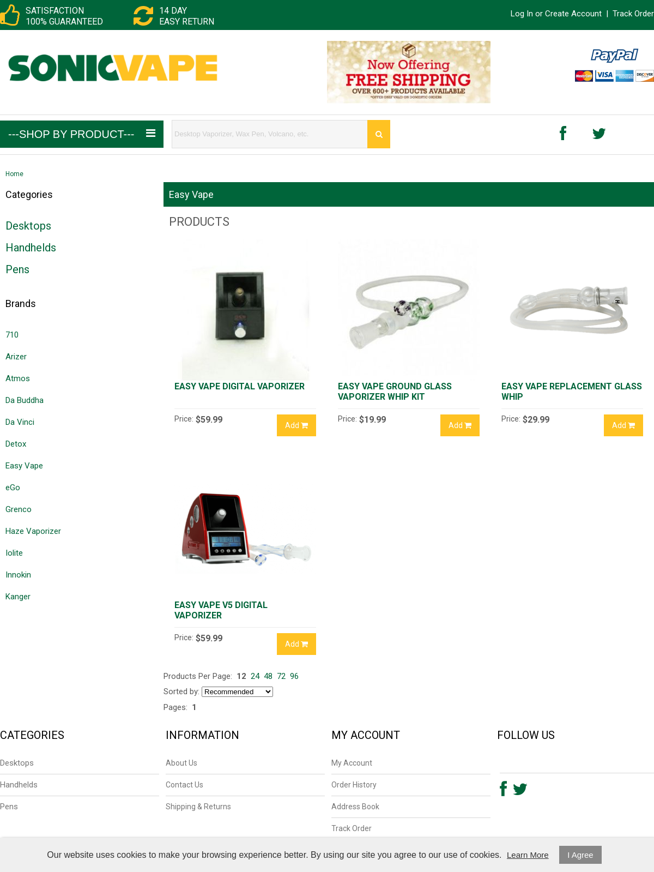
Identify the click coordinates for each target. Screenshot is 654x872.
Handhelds (30, 247)
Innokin (18, 575)
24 (255, 676)
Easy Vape (24, 466)
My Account (351, 763)
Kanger (18, 597)
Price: (183, 418)
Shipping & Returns (198, 806)
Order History (354, 784)
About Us (181, 763)
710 (12, 335)
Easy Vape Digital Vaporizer (239, 386)
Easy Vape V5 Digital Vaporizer (221, 610)
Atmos (17, 378)
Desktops (28, 225)
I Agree (580, 854)
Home (14, 174)
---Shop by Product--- (81, 134)
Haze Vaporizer (33, 531)
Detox (15, 444)
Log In (522, 14)
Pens (17, 269)
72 (281, 676)
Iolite (14, 553)
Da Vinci (19, 422)
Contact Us (184, 784)
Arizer (16, 357)
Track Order (633, 14)
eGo (12, 487)
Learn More (528, 854)
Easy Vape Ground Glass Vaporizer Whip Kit (395, 391)
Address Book (355, 806)
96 (294, 676)
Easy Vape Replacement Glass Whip (571, 391)
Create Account (573, 14)
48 (268, 676)
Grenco (18, 509)
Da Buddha (24, 400)
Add (296, 425)
